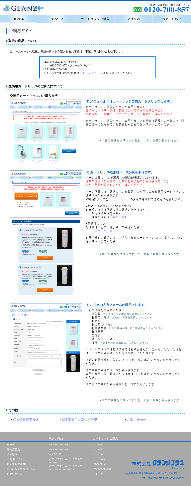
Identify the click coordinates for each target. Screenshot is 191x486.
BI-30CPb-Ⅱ (99, 464)
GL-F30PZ (99, 454)
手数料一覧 (117, 216)
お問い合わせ (171, 18)
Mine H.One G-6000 (59, 444)
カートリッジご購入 (95, 18)
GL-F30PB (99, 459)
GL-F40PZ (99, 444)
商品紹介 (57, 18)
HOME (19, 18)
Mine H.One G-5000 (59, 449)
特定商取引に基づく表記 (79, 419)
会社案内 (133, 18)
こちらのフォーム (91, 72)
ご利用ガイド (15, 459)
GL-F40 (97, 449)
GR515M (98, 473)
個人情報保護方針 (26, 419)
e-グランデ (55, 454)
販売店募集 (13, 449)
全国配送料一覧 (102, 230)
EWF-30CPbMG (102, 469)
